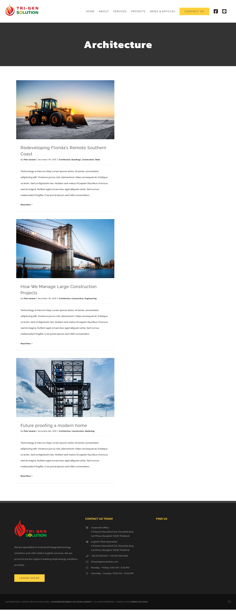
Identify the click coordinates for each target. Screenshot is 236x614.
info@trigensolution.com (104, 562)
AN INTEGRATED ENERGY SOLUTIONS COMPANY (71, 601)
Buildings (76, 159)
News (97, 159)
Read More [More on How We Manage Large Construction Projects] (26, 343)
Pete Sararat (30, 159)
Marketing (89, 431)
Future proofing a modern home (54, 425)
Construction (88, 159)
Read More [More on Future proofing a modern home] (26, 476)
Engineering (91, 298)
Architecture (64, 159)
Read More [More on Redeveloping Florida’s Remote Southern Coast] (26, 204)
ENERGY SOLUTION (139, 601)
